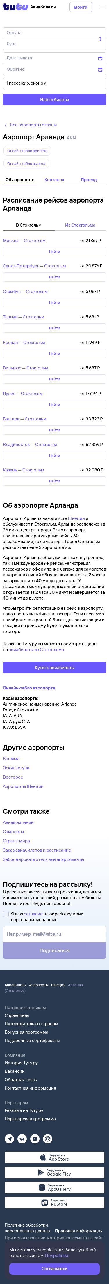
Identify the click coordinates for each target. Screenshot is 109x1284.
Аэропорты (39, 984)
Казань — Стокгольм (23, 470)
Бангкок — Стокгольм (25, 419)
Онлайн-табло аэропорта (29, 688)
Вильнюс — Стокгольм (25, 368)
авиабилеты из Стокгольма (36, 649)
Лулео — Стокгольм (23, 393)
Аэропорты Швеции (23, 786)
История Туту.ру (21, 1063)
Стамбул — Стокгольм (25, 291)
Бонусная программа (26, 1032)
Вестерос (13, 777)
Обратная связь (21, 1079)
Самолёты (13, 831)
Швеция (58, 984)
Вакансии (15, 1071)
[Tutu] (15, 7)
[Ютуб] (35, 1137)
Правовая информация (79, 1231)
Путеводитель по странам (31, 1023)
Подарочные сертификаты (32, 1040)
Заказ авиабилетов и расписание (37, 850)
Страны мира (16, 841)
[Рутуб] (47, 1137)
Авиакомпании (18, 822)
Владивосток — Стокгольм (30, 444)
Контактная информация (30, 1088)
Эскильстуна (16, 768)
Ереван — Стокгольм (24, 342)
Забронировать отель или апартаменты (43, 859)
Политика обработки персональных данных (27, 1228)
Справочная (17, 1015)
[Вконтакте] (22, 1137)
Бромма (11, 758)
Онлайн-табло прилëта (27, 150)
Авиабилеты (15, 984)
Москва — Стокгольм (24, 240)
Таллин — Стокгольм (23, 317)
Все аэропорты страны (30, 125)
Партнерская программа (30, 1118)
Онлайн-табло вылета (26, 163)
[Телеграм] (9, 1137)
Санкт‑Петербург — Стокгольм (34, 266)
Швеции (76, 518)
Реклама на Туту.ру (24, 1110)
